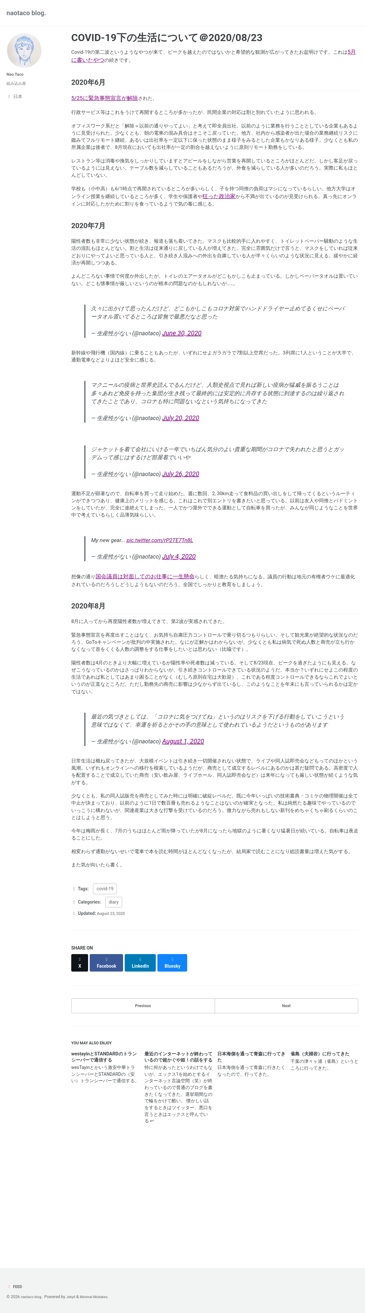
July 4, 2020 (190, 616)
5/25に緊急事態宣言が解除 (104, 102)
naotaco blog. (26, 13)
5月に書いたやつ (120, 60)
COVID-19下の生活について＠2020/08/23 (166, 38)
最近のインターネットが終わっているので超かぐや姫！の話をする (178, 1162)
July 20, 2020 (192, 465)
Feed (15, 1286)
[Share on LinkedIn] (144, 1067)
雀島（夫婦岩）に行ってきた (320, 1159)
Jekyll (74, 1296)
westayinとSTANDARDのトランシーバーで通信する (104, 1162)
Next (286, 1108)
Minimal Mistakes (100, 1296)
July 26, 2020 (192, 525)
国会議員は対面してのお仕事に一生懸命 (148, 637)
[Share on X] (80, 1067)
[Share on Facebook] (108, 1067)
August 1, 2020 (194, 821)
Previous (143, 1108)
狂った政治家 (280, 222)
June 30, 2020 (193, 374)
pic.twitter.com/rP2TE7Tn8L (161, 599)
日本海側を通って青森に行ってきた (251, 1162)
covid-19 (105, 996)
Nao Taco (16, 74)
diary (114, 1009)
